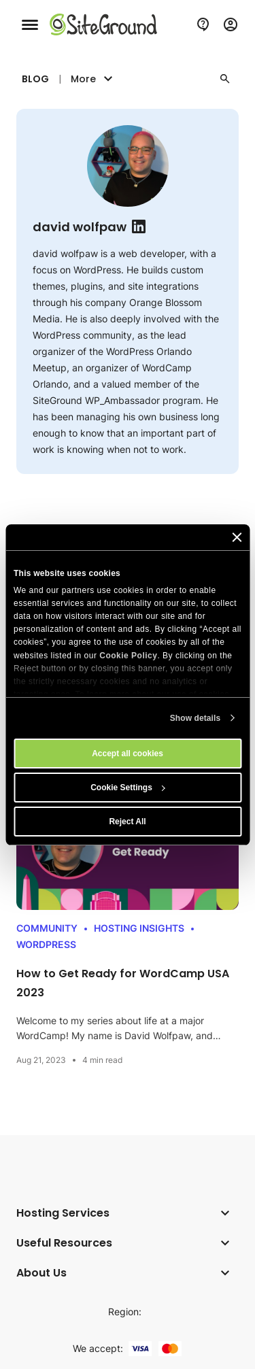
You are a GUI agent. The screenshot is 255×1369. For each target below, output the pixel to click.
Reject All (127, 821)
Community (47, 928)
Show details (195, 718)
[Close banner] (236, 537)
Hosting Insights (139, 928)
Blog (35, 79)
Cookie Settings (127, 787)
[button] (225, 78)
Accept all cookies (127, 753)
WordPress (46, 944)
